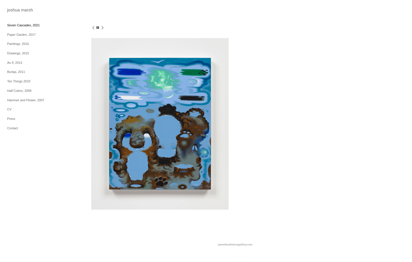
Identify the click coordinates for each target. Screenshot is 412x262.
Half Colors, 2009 (19, 90)
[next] (102, 28)
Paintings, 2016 (18, 43)
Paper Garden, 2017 (21, 34)
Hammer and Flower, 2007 (25, 100)
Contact (12, 128)
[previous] (93, 28)
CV (9, 109)
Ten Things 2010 (18, 81)
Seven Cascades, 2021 (23, 25)
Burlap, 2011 (16, 72)
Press (11, 118)
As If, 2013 (14, 62)
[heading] (20, 10)
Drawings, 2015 (18, 53)
